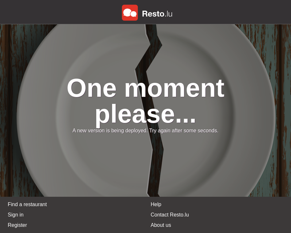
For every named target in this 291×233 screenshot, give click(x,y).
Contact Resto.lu (170, 214)
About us (161, 225)
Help (156, 204)
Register (17, 225)
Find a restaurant (27, 204)
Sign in (16, 214)
